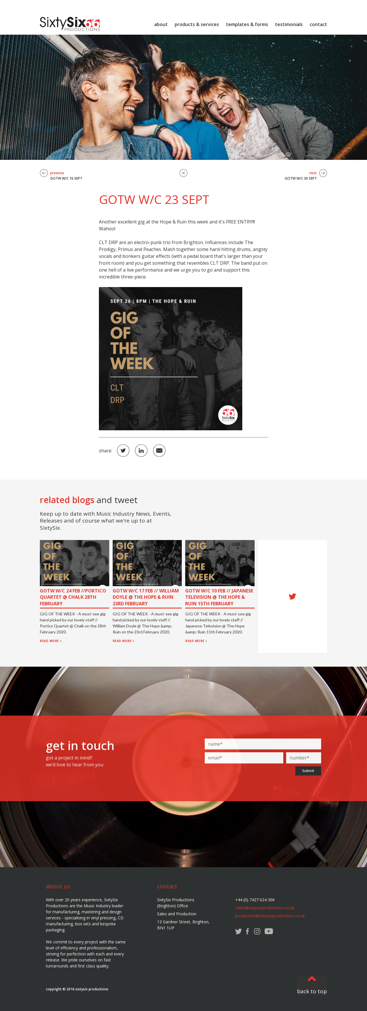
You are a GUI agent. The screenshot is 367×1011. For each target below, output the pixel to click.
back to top (312, 991)
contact (318, 24)
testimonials (289, 24)
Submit (308, 776)
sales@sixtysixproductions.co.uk (264, 907)
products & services (197, 24)
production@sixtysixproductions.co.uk (270, 915)
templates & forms (247, 24)
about (161, 24)
